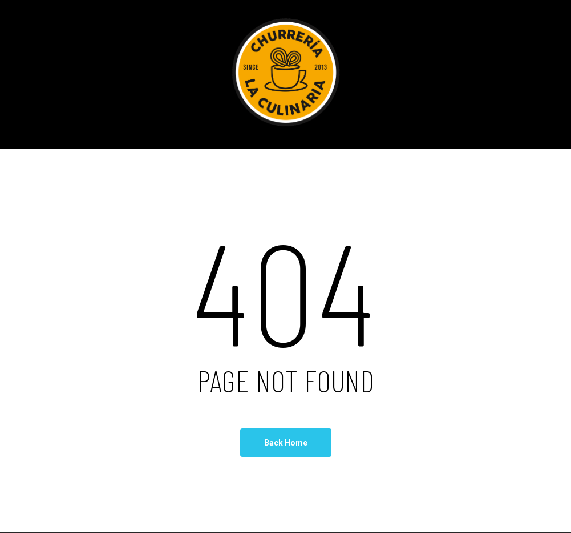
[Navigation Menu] (545, 74)
